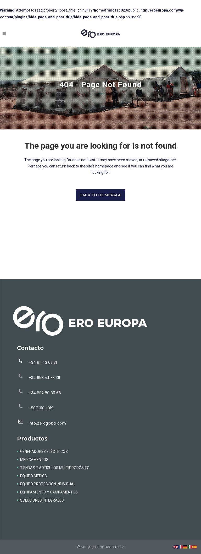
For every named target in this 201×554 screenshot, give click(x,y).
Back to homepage (100, 195)
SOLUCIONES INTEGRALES (42, 500)
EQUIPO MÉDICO (33, 476)
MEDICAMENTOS (34, 460)
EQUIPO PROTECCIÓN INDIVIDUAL (47, 484)
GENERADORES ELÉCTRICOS (44, 451)
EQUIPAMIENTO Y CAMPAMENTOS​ (49, 492)
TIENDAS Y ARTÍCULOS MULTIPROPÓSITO (55, 468)
